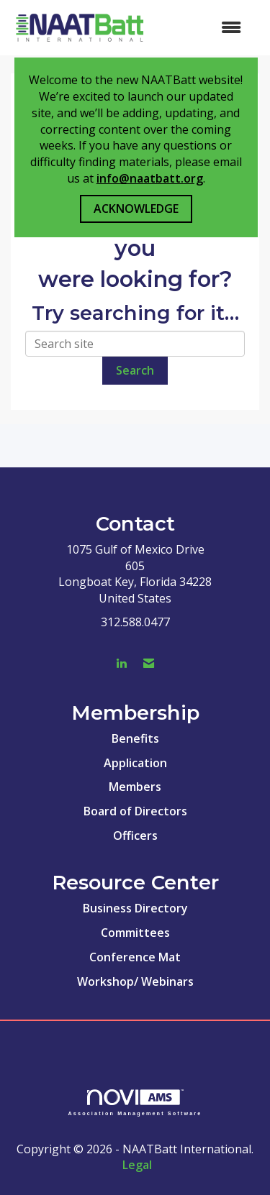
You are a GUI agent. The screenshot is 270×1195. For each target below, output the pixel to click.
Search (135, 370)
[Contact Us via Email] (148, 663)
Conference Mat (135, 957)
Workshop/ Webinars (135, 981)
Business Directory (135, 908)
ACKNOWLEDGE (136, 208)
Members (135, 787)
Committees (135, 932)
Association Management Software (135, 1102)
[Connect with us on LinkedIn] (121, 663)
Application (135, 763)
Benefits (135, 738)
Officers (135, 835)
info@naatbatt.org (149, 178)
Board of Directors (135, 811)
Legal (137, 1165)
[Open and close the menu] (202, 27)
